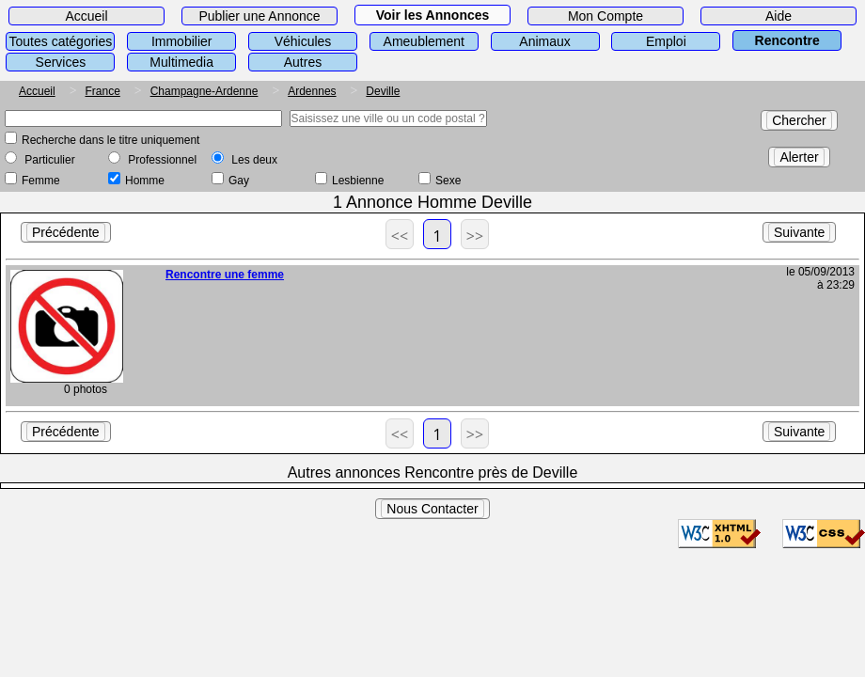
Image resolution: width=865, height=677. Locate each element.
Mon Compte (605, 16)
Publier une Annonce (259, 16)
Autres (303, 62)
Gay (238, 180)
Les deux (254, 159)
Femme (41, 180)
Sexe (448, 180)
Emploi (666, 41)
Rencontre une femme (224, 274)
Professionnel (162, 159)
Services (61, 62)
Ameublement (424, 41)
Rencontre (787, 40)
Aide (778, 16)
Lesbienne (358, 180)
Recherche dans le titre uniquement (110, 140)
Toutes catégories (61, 41)
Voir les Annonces (433, 15)
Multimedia (181, 62)
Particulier (49, 159)
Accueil (86, 16)
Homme (145, 180)
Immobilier (181, 41)
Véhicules (303, 41)
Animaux (544, 41)
